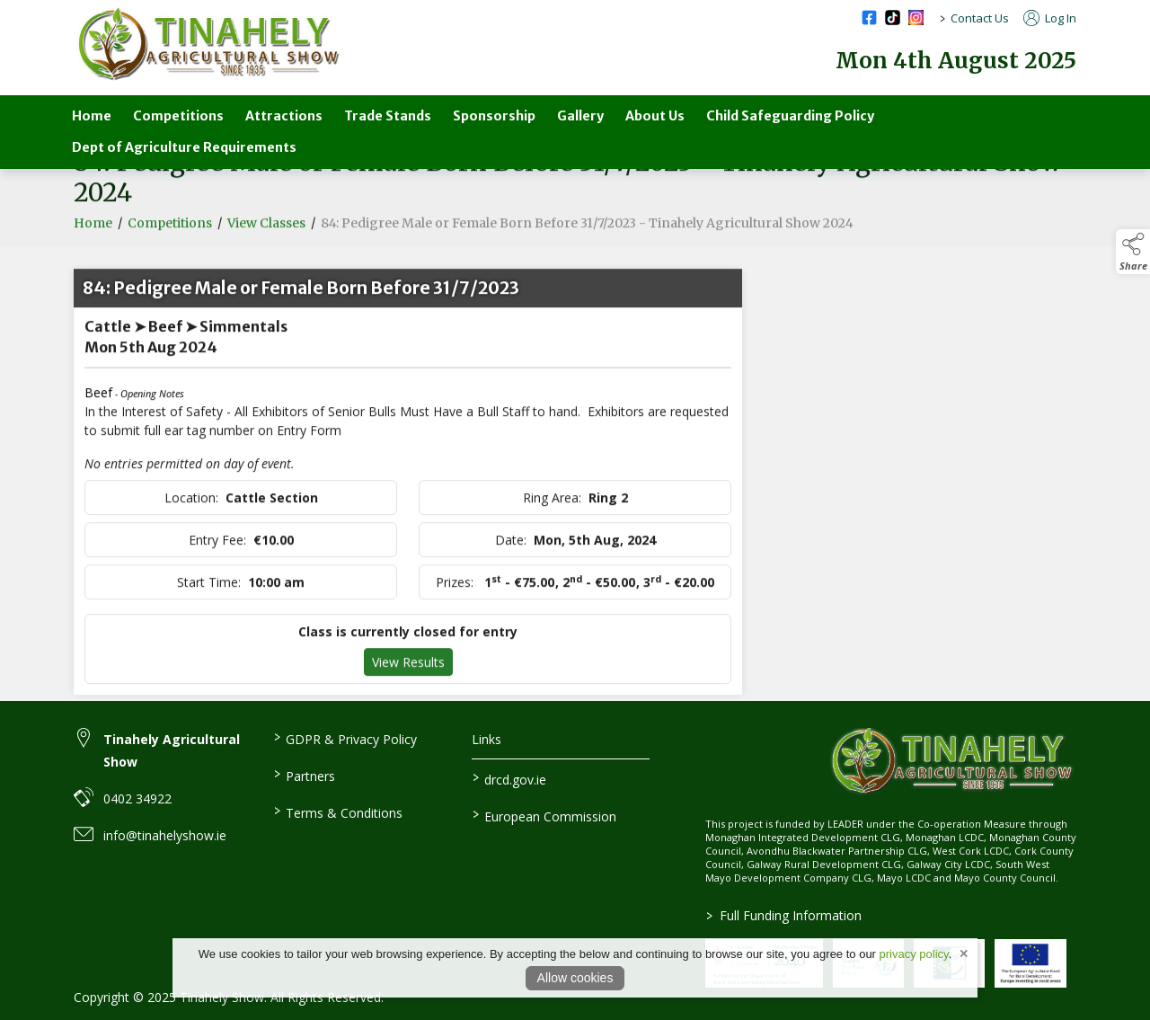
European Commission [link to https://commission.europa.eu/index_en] (544, 815)
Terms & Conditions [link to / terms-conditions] (337, 811)
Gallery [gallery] (580, 116)
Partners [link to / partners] (303, 775)
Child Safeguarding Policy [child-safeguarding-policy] (790, 116)
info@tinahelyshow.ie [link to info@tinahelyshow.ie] (164, 835)
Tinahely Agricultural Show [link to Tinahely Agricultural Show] (171, 750)
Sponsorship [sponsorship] (494, 116)
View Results (408, 670)
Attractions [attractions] (284, 116)
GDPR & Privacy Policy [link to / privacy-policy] (344, 738)
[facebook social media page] (869, 17)
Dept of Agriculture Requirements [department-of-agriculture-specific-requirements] (184, 147)
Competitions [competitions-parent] (178, 116)
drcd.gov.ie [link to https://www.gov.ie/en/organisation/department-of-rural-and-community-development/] (509, 778)
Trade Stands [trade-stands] (387, 116)
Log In (1049, 18)
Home (91, 116)
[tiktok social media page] (892, 17)
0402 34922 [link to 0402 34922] (137, 798)
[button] (1133, 251)
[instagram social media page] (916, 17)
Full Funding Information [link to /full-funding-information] (783, 915)
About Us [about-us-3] (655, 116)
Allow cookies (575, 978)
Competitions (170, 232)
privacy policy (914, 954)
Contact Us (980, 18)
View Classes (266, 232)
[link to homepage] (208, 44)
